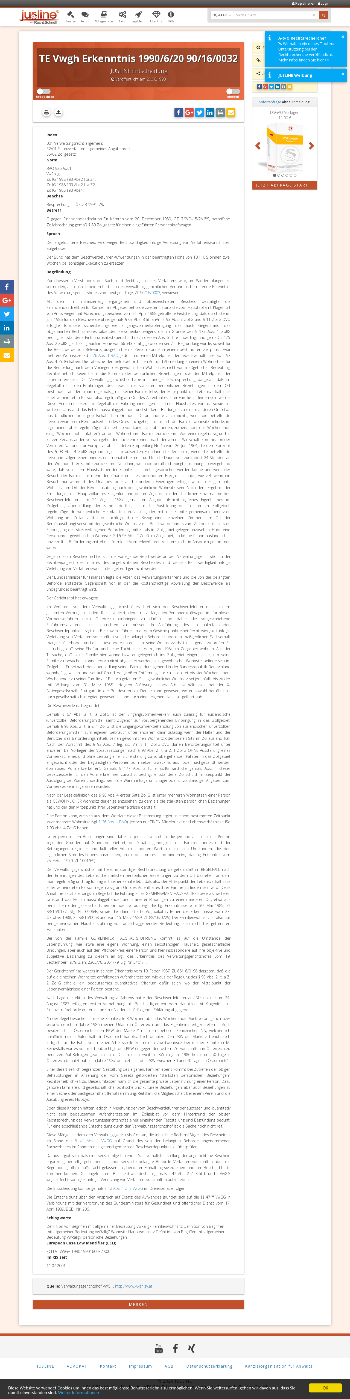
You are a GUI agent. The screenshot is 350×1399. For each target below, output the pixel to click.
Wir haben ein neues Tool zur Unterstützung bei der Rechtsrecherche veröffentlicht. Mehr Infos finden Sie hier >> (306, 52)
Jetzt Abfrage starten (285, 185)
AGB (169, 1366)
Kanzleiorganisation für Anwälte (279, 1366)
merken (138, 1304)
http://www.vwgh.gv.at (133, 1286)
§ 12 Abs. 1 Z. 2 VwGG (124, 1188)
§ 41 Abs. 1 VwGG (93, 1140)
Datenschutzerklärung (209, 1366)
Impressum (140, 1366)
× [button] (342, 36)
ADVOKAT (77, 1366)
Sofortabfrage (270, 102)
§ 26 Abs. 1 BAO (103, 355)
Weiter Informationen (78, 1393)
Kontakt (108, 1366)
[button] (70, 17)
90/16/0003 (150, 292)
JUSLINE (45, 1366)
